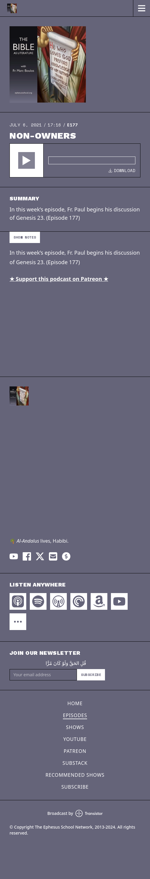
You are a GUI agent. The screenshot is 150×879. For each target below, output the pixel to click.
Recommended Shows (75, 775)
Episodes (75, 715)
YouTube (74, 739)
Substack (75, 763)
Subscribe (91, 674)
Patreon (75, 751)
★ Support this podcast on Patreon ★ (59, 278)
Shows (75, 727)
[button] (26, 160)
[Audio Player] (75, 160)
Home (75, 703)
